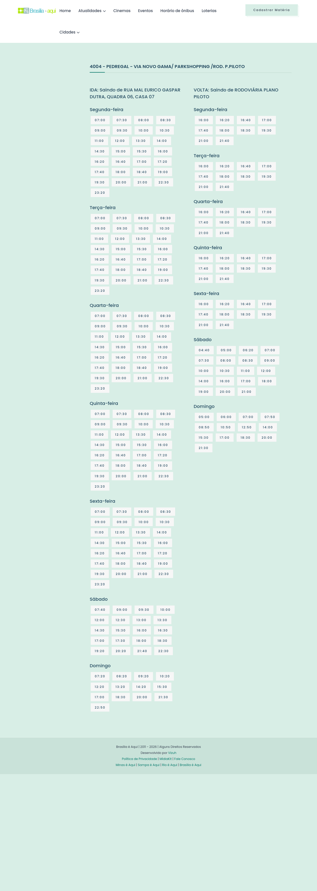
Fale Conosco (184, 759)
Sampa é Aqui (149, 765)
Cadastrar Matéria (271, 10)
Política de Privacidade (139, 759)
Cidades (67, 32)
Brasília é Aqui (190, 765)
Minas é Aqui (125, 765)
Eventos (145, 10)
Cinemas (122, 10)
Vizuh (172, 753)
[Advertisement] (55, 100)
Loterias (209, 10)
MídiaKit (166, 759)
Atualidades (90, 10)
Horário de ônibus (177, 10)
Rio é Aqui (169, 765)
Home (65, 10)
